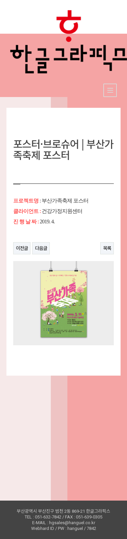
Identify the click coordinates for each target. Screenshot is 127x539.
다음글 (41, 248)
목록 (107, 248)
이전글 (22, 248)
